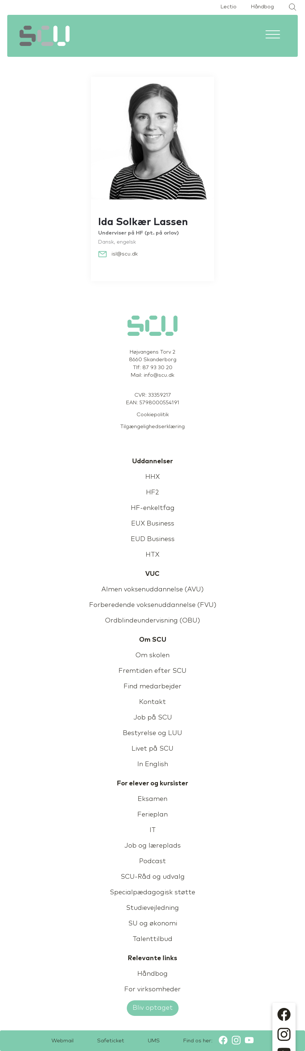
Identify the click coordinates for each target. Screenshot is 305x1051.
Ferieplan (152, 814)
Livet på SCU (152, 749)
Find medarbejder (152, 686)
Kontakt (152, 702)
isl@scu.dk (125, 254)
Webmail (62, 1040)
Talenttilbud (152, 939)
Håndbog (262, 6)
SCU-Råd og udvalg (153, 877)
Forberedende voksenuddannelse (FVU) (152, 605)
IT (153, 830)
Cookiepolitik (153, 414)
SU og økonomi (152, 923)
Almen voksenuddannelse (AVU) (152, 589)
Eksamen (152, 799)
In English (152, 764)
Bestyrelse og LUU (152, 733)
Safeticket (110, 1040)
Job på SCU (152, 717)
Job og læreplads (152, 846)
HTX (152, 555)
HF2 (152, 492)
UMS (154, 1040)
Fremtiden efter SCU (152, 671)
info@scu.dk (159, 375)
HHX (152, 477)
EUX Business (152, 523)
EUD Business (153, 539)
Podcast (152, 861)
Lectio (229, 6)
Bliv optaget (153, 1008)
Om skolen (152, 655)
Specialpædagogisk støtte (152, 892)
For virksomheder (152, 989)
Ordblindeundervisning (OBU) (152, 620)
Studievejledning (152, 908)
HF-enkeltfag (153, 508)
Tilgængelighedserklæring (152, 426)
